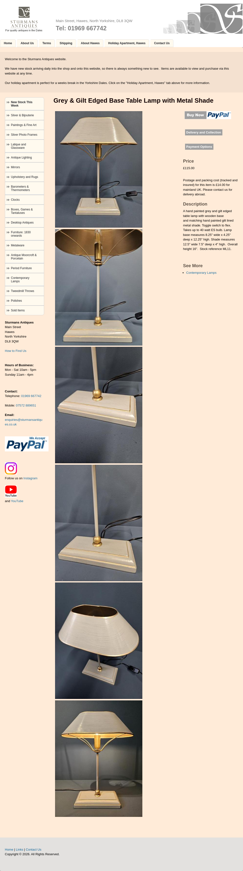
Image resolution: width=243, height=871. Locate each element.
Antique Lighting (21, 157)
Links (19, 849)
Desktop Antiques (22, 222)
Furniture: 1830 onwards (21, 234)
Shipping (66, 43)
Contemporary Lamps (201, 272)
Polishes (16, 300)
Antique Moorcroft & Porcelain (24, 256)
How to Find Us (15, 351)
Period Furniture (21, 268)
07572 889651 (26, 405)
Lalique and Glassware (18, 146)
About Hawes (90, 43)
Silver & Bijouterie (22, 115)
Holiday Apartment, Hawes (127, 43)
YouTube (17, 501)
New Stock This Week (21, 103)
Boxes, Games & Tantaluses (22, 211)
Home (8, 43)
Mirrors (15, 167)
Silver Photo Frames (24, 134)
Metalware (17, 245)
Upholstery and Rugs (24, 177)
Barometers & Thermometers (20, 188)
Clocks (15, 199)
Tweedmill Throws (22, 291)
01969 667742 (31, 396)
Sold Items (18, 310)
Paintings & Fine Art (23, 125)
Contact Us (162, 43)
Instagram (31, 478)
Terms (46, 43)
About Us (27, 43)
